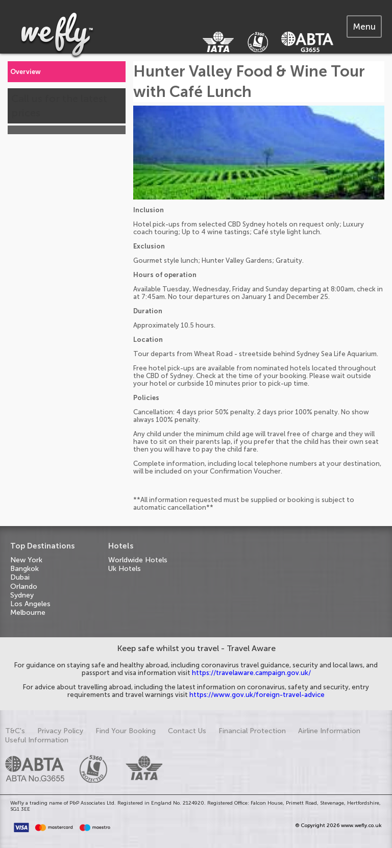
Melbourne (27, 612)
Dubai (20, 577)
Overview (25, 72)
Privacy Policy (60, 731)
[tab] (364, 26)
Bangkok (24, 568)
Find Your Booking (125, 731)
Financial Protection (252, 731)
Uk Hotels (124, 568)
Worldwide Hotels (137, 560)
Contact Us (187, 731)
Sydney (22, 595)
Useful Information (36, 740)
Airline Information (329, 731)
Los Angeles (30, 604)
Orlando (23, 586)
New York (26, 560)
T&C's (15, 731)
